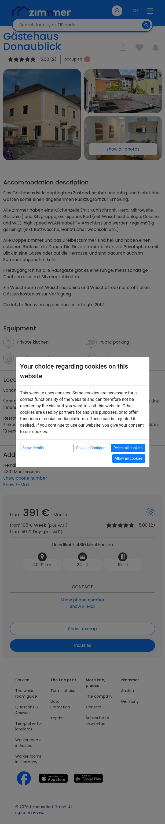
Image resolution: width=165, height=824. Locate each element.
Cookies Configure (91, 448)
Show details (33, 448)
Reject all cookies (128, 448)
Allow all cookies (128, 458)
